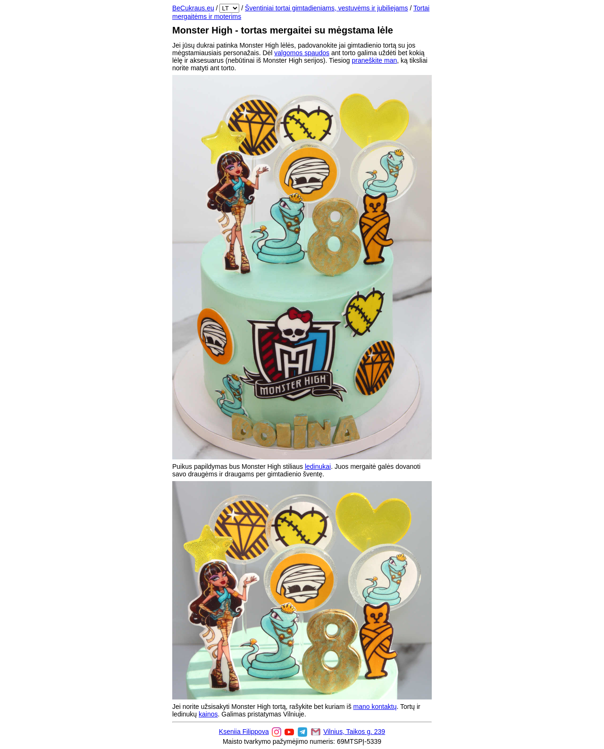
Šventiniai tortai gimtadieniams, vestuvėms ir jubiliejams (326, 8)
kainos (208, 714)
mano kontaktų (375, 706)
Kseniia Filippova (244, 731)
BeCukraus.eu (193, 8)
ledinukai (318, 466)
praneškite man (374, 60)
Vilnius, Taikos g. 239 (354, 731)
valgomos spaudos (301, 53)
